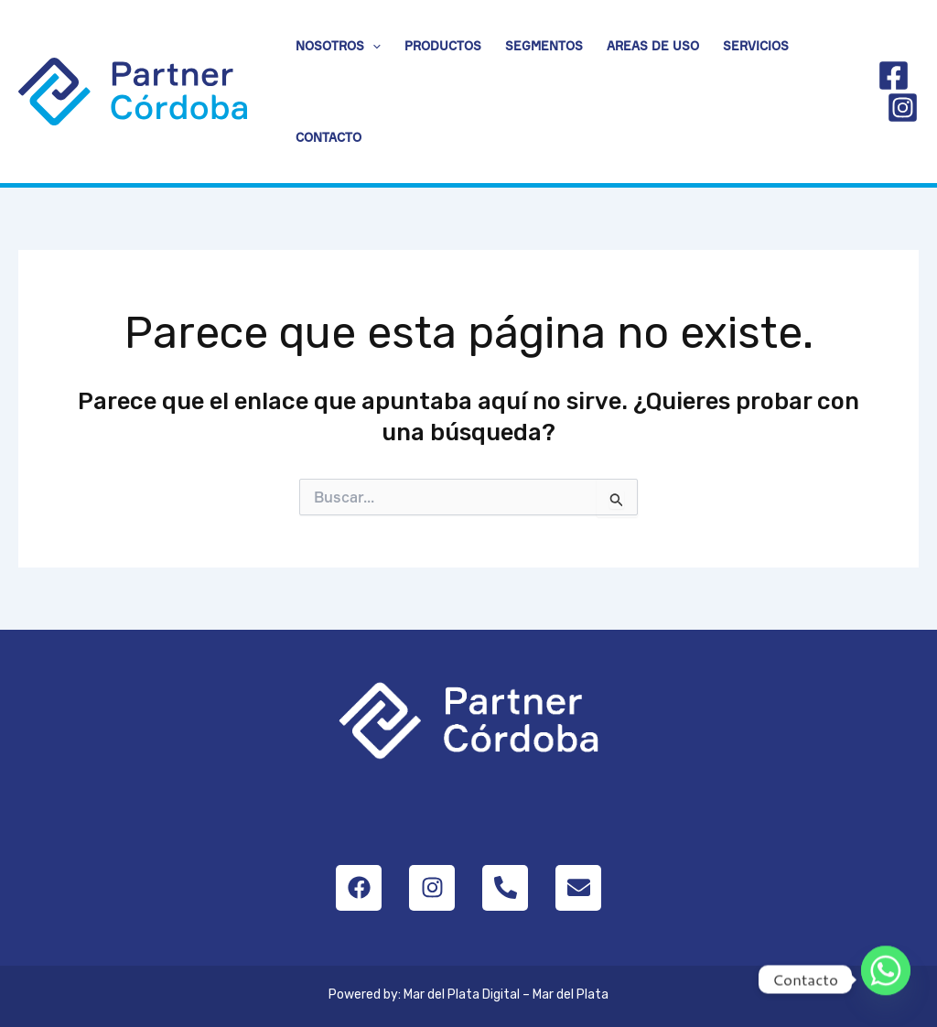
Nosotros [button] (338, 46)
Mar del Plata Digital (462, 994)
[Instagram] (903, 108)
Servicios (756, 45)
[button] (372, 46)
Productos (442, 45)
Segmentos (544, 45)
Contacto (328, 137)
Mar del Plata (571, 994)
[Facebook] (894, 75)
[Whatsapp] (885, 979)
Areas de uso (653, 45)
